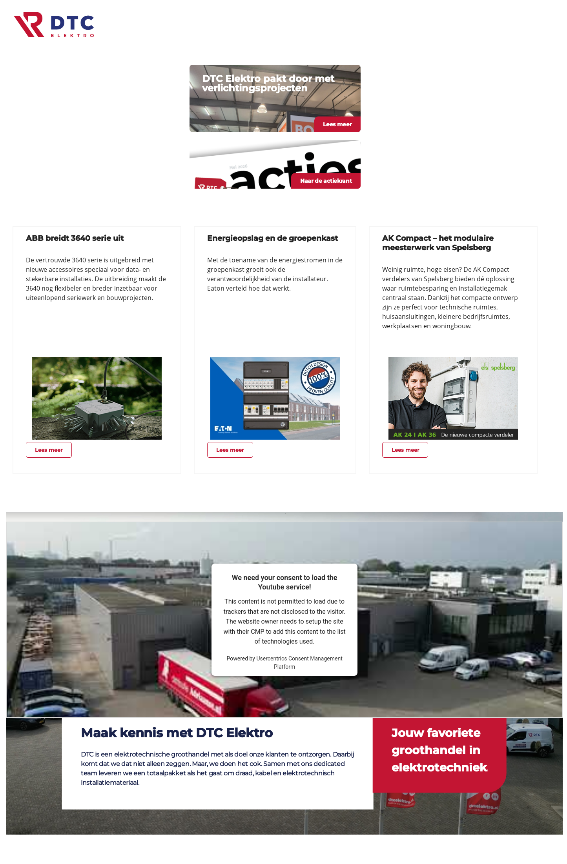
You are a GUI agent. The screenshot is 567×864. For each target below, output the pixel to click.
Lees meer (337, 124)
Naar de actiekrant (326, 180)
